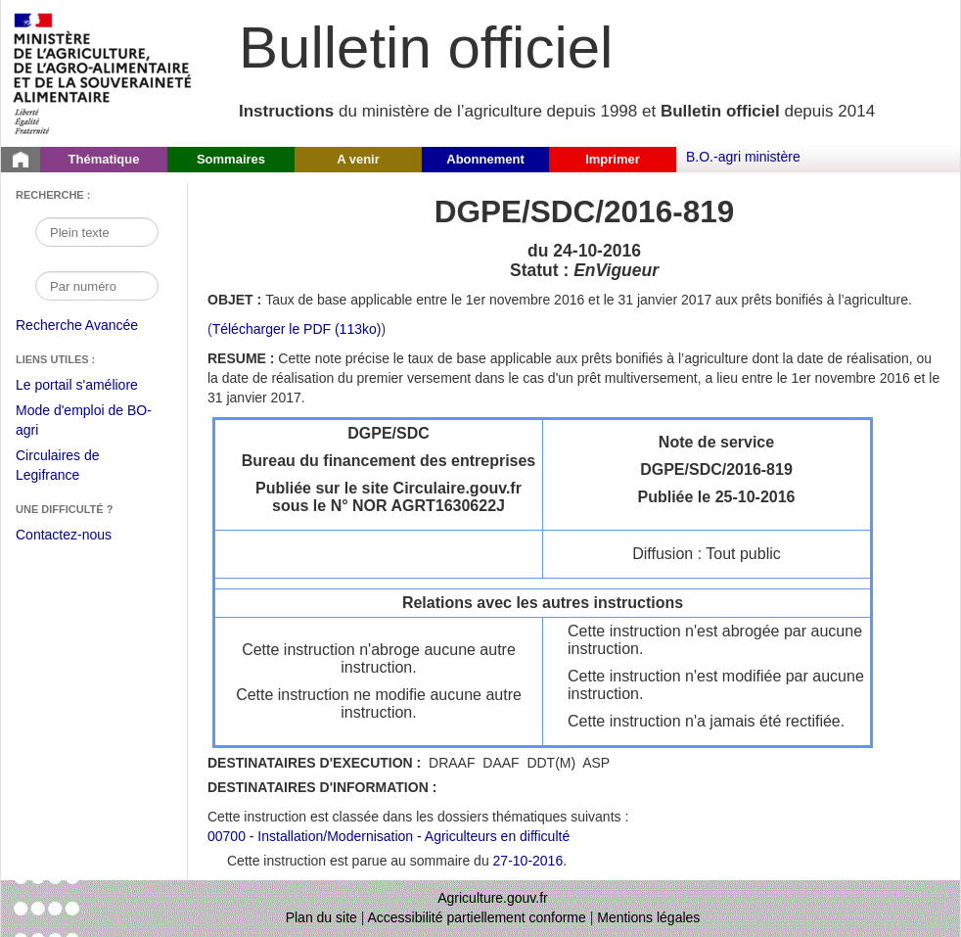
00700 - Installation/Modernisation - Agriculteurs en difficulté (388, 836)
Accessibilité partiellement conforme (477, 917)
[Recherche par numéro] (97, 286)
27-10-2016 (528, 860)
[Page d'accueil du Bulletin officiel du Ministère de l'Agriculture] (20, 159)
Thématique (104, 159)
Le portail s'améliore (91, 386)
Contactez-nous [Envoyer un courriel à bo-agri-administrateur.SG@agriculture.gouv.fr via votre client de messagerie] (64, 534)
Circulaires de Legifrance (73, 467)
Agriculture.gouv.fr (492, 898)
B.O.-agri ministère (743, 156)
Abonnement (485, 159)
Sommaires (231, 159)
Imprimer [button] (612, 159)
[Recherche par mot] (97, 232)
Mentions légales (648, 917)
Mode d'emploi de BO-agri (84, 422)
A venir (358, 159)
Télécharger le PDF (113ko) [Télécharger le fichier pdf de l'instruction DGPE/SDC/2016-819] (297, 329)
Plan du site (321, 917)
